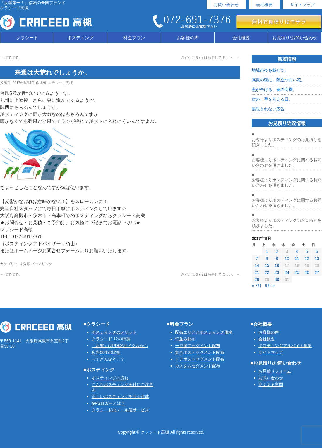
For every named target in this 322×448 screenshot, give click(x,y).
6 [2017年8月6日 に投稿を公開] (317, 251)
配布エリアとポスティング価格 (203, 332)
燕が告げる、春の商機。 (274, 89)
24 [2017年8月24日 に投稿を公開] (287, 272)
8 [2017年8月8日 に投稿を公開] (267, 258)
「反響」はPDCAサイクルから (120, 345)
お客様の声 (188, 37)
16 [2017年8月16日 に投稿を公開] (277, 265)
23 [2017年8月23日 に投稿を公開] (277, 272)
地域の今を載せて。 (270, 70)
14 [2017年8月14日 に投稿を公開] (257, 265)
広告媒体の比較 (106, 352)
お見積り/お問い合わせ (294, 37)
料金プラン (134, 37)
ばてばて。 (11, 58)
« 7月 (256, 285)
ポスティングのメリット (114, 332)
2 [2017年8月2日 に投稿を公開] (277, 251)
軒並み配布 (185, 339)
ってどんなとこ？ (108, 359)
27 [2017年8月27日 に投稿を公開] (317, 272)
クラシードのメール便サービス (120, 410)
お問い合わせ (226, 4)
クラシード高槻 (60, 83)
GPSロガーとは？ (108, 403)
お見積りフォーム (274, 371)
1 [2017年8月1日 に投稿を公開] (267, 251)
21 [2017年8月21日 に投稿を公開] (257, 272)
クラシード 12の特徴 (111, 339)
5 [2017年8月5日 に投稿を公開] (307, 251)
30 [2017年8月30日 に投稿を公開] (277, 279)
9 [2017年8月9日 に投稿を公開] (277, 258)
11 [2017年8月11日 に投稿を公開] (296, 258)
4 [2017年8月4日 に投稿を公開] (297, 251)
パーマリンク (41, 264)
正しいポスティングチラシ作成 (120, 396)
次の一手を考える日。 (272, 99)
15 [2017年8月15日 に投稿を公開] (267, 265)
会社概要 (264, 4)
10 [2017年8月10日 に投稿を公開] (287, 258)
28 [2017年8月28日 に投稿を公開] (257, 279)
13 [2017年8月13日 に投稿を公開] (317, 258)
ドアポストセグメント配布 (199, 359)
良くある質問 (270, 384)
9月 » (270, 285)
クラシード (27, 37)
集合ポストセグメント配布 (199, 352)
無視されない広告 (268, 109)
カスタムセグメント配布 (197, 365)
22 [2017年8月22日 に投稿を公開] (267, 272)
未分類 (25, 264)
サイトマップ (302, 4)
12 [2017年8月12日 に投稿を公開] (306, 258)
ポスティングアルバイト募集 (285, 345)
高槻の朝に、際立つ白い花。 (278, 80)
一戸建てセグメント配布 (197, 345)
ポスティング (80, 37)
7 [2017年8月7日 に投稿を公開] (257, 258)
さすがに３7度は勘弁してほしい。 (210, 58)
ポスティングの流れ (110, 377)
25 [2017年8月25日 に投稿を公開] (296, 272)
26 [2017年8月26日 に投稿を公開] (306, 272)
